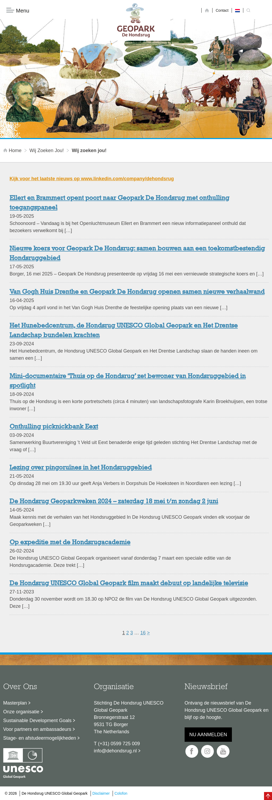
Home (13, 150)
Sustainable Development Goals (37, 720)
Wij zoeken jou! (46, 150)
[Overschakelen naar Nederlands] (237, 10)
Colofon (120, 793)
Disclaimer (101, 793)
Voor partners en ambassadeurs (37, 729)
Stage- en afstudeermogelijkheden (39, 738)
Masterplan (15, 703)
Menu (17, 11)
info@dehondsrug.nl (115, 751)
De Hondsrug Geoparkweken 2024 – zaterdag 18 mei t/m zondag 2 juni (114, 502)
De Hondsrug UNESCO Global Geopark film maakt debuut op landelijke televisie (129, 584)
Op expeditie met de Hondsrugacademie (70, 543)
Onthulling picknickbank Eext (54, 427)
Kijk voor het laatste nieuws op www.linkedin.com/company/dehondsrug (92, 179)
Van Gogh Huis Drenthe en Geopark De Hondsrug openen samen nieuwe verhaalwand (137, 292)
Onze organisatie (21, 712)
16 (143, 633)
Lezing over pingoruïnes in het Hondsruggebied (81, 468)
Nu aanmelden (208, 735)
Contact (222, 10)
